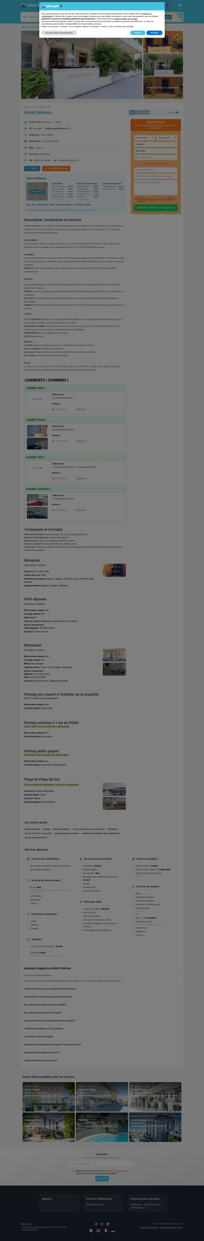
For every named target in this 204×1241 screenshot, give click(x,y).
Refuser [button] (137, 33)
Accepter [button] (154, 33)
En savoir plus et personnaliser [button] (59, 33)
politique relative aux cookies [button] (126, 19)
